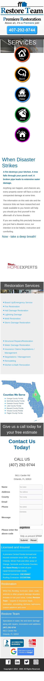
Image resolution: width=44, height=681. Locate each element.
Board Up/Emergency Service (18, 302)
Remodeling (10, 361)
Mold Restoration (13, 318)
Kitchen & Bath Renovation (17, 365)
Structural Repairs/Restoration (19, 341)
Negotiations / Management (17, 357)
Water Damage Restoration (17, 345)
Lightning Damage (13, 314)
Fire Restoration (12, 306)
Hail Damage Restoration (16, 310)
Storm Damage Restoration (17, 322)
